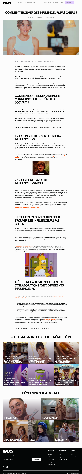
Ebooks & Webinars (63, 459)
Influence (49, 454)
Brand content (50, 459)
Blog (61, 3)
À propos (72, 454)
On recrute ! (73, 457)
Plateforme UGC (30, 3)
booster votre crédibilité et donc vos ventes (27, 207)
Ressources (47, 3)
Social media (50, 457)
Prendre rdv (69, 3)
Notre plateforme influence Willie (24, 246)
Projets (55, 3)
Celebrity (49, 462)
